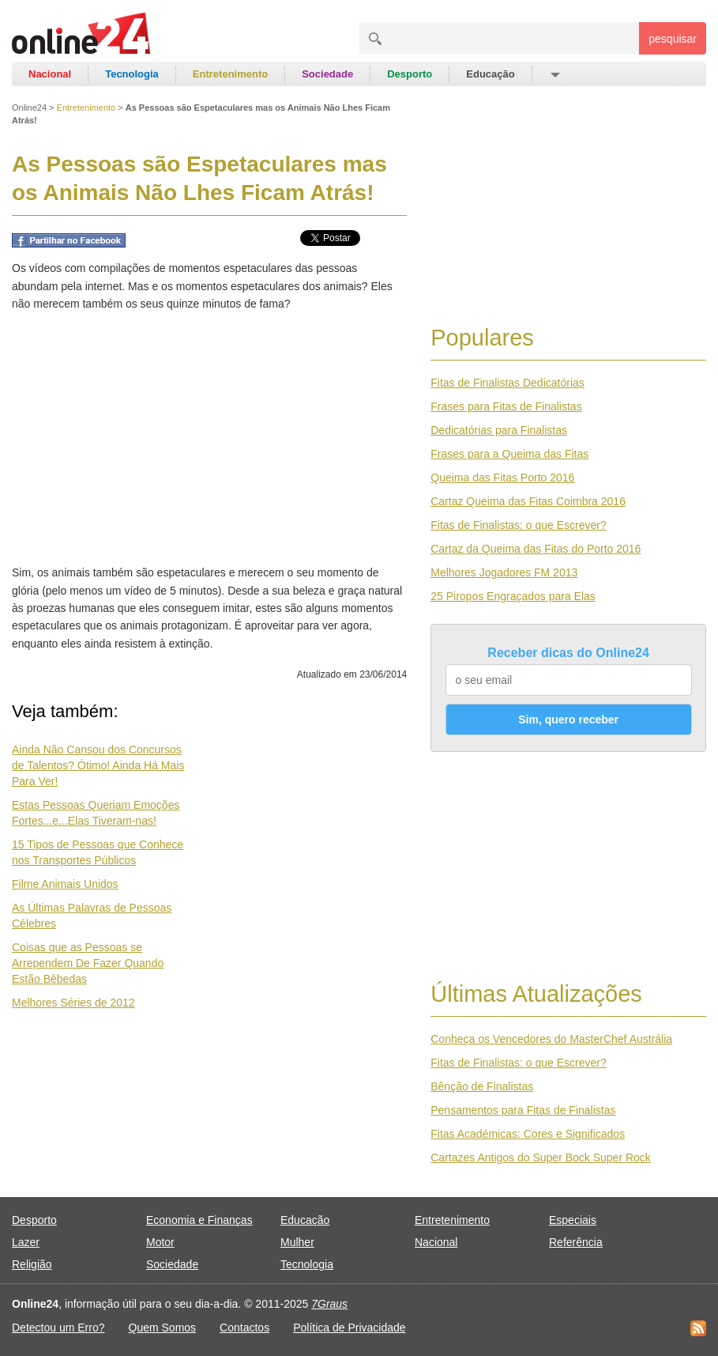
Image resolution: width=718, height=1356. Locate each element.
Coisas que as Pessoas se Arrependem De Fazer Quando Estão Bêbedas (88, 963)
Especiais (572, 1220)
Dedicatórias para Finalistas (498, 430)
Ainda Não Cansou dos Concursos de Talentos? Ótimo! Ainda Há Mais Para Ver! (98, 765)
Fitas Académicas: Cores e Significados (527, 1133)
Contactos (244, 1327)
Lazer (25, 1242)
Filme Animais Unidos (65, 884)
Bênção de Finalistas (481, 1086)
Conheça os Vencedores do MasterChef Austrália (551, 1039)
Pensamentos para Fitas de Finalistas (522, 1110)
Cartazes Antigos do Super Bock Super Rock (540, 1157)
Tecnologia (132, 74)
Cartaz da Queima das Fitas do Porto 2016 (535, 548)
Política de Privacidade (349, 1327)
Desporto (409, 74)
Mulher (297, 1242)
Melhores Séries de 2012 (73, 1002)
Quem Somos (163, 1327)
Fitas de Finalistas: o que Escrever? (518, 525)
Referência (576, 1242)
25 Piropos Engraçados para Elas (513, 596)
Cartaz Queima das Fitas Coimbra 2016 (528, 501)
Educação (490, 74)
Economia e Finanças (199, 1220)
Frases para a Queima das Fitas (509, 454)
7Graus (329, 1303)
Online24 (29, 107)
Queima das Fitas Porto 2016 (502, 477)
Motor (160, 1242)
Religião (32, 1264)
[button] (554, 74)
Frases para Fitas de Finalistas (505, 406)
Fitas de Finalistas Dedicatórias (507, 382)
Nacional (49, 74)
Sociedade (327, 74)
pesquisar (672, 38)
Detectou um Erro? (58, 1327)
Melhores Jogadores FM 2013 (503, 572)
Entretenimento (230, 74)
